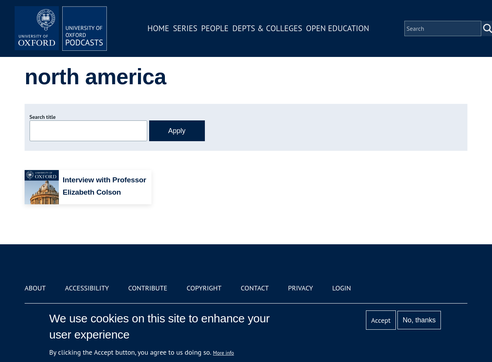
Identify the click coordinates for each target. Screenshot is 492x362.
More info (223, 352)
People (214, 28)
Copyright (203, 288)
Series (185, 28)
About (35, 288)
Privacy (300, 288)
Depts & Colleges (268, 28)
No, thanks (418, 320)
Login (341, 288)
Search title (43, 116)
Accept (381, 320)
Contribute (147, 288)
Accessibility (87, 288)
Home (158, 28)
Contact (255, 288)
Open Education (337, 28)
